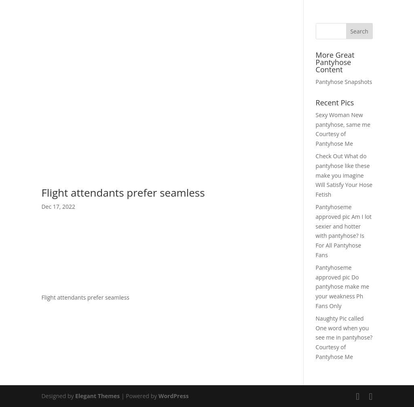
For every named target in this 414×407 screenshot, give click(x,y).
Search (359, 31)
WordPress (173, 396)
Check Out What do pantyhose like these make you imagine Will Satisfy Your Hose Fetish (344, 175)
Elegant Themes (97, 396)
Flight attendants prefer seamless (123, 192)
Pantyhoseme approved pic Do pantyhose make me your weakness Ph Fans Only (343, 287)
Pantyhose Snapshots (344, 82)
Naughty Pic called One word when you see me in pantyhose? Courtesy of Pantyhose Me (344, 338)
